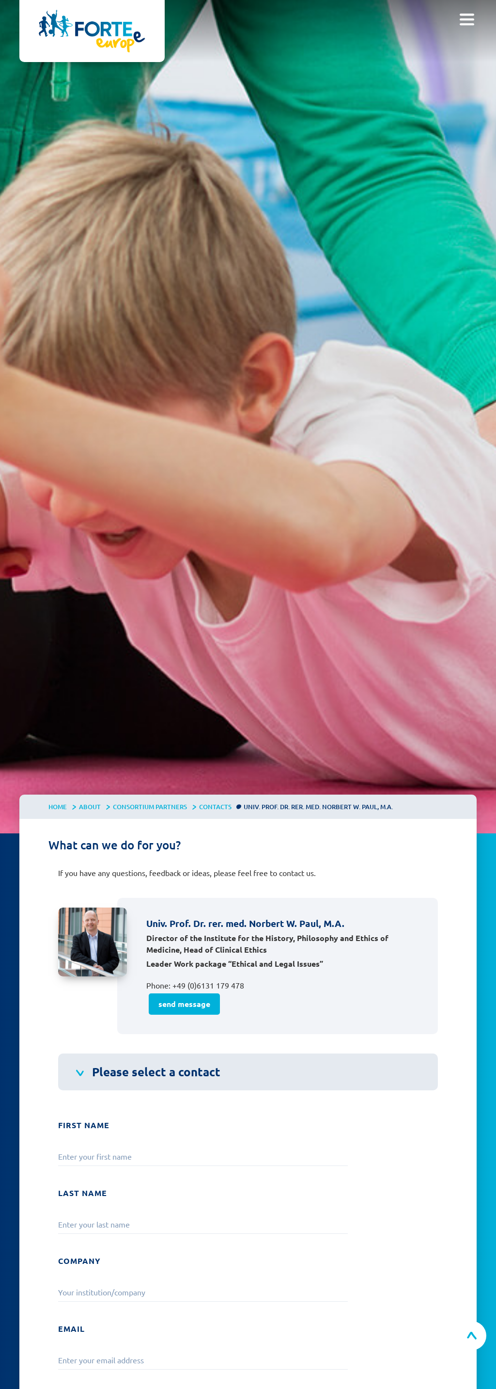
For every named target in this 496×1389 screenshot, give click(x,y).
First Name (83, 1125)
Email (71, 1329)
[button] (467, 19)
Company (79, 1261)
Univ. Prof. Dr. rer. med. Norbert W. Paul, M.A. (318, 806)
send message (184, 1004)
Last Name (82, 1193)
